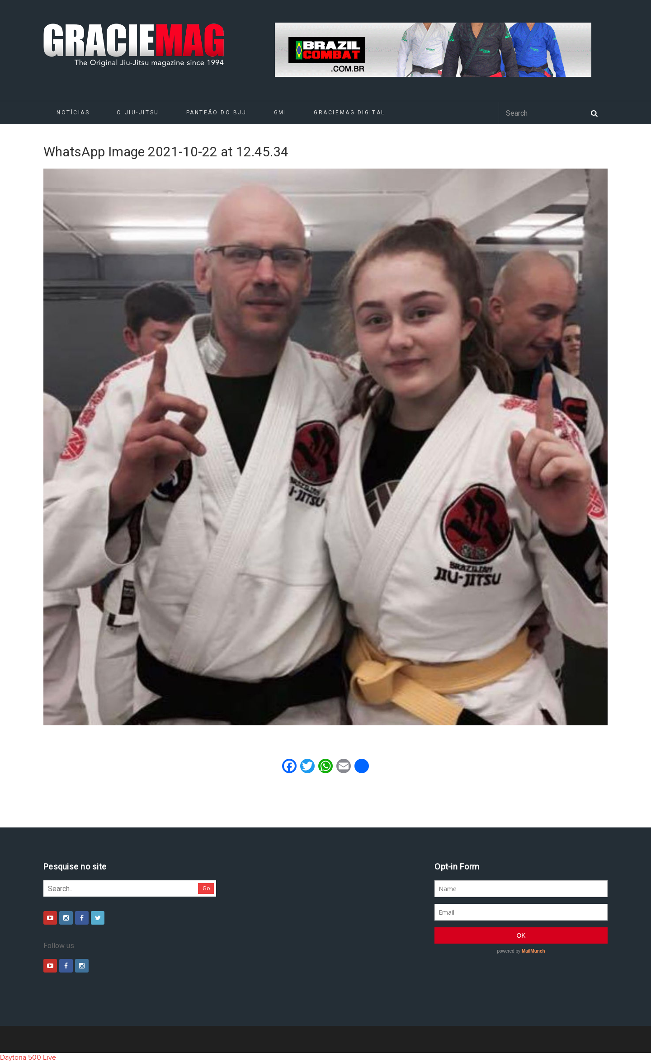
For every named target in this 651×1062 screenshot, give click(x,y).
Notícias (73, 112)
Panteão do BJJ (216, 112)
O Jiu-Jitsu (138, 112)
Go (206, 888)
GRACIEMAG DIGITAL (349, 112)
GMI (280, 112)
